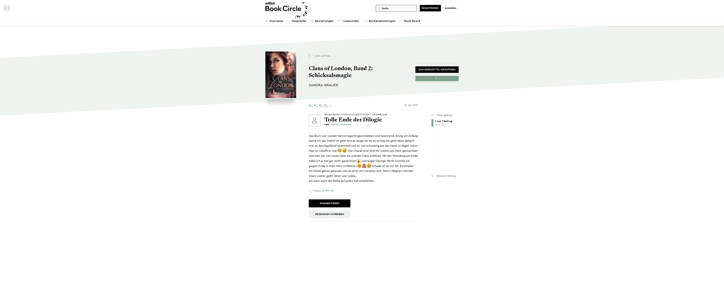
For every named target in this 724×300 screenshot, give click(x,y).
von (337, 124)
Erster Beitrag (441, 115)
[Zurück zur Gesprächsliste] (6, 8)
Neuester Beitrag (443, 176)
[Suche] (396, 8)
